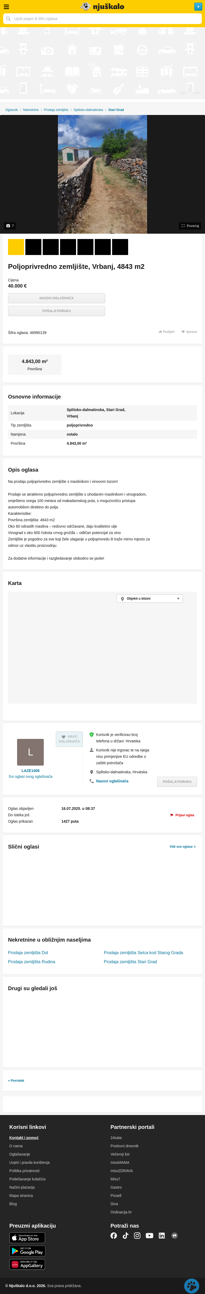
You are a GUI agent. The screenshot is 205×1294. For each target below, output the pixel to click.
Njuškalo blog (174, 1235)
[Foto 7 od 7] (120, 247)
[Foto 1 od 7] (16, 247)
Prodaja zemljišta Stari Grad (130, 961)
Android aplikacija (27, 1251)
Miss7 (115, 1179)
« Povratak (16, 1080)
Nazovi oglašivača (57, 298)
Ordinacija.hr (121, 1212)
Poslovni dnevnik (125, 1146)
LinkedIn (162, 1235)
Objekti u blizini (139, 598)
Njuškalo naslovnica (102, 7)
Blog (13, 1204)
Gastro (116, 1187)
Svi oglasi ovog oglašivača (30, 776)
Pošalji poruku (56, 311)
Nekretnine (31, 110)
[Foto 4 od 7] (68, 247)
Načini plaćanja (22, 1187)
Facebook (114, 1235)
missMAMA (120, 1162)
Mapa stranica (21, 1195)
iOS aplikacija (27, 1237)
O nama (16, 1146)
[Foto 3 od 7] (51, 247)
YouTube (149, 1235)
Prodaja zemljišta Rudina (31, 961)
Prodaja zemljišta (56, 110)
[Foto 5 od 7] (85, 247)
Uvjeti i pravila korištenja (29, 1162)
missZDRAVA (122, 1171)
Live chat (192, 1286)
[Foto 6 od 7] (103, 247)
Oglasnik (11, 110)
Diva (114, 1204)
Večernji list (120, 1154)
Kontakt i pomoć (24, 1138)
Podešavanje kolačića (27, 1179)
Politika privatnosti (24, 1171)
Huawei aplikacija (27, 1264)
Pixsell (116, 1195)
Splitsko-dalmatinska (88, 110)
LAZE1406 (31, 771)
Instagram (137, 1235)
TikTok (125, 1235)
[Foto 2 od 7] (33, 247)
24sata (116, 1138)
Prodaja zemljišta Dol (28, 952)
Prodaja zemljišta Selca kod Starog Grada (143, 952)
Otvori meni (6, 6)
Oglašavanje (19, 1154)
